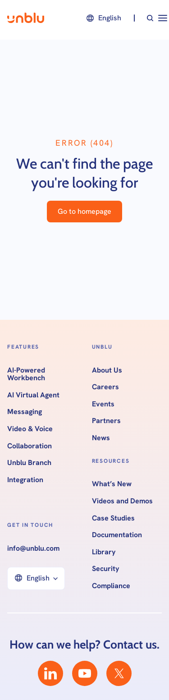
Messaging (24, 412)
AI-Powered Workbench (26, 374)
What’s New (112, 484)
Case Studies (113, 518)
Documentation (117, 535)
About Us (107, 370)
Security (105, 569)
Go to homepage (84, 211)
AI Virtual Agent (33, 395)
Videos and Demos (122, 501)
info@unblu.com (33, 548)
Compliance (111, 586)
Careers (105, 387)
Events (103, 404)
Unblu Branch (29, 463)
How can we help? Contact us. (84, 644)
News (101, 438)
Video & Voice (30, 429)
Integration (25, 480)
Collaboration (29, 446)
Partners (106, 421)
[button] (103, 18)
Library (104, 552)
